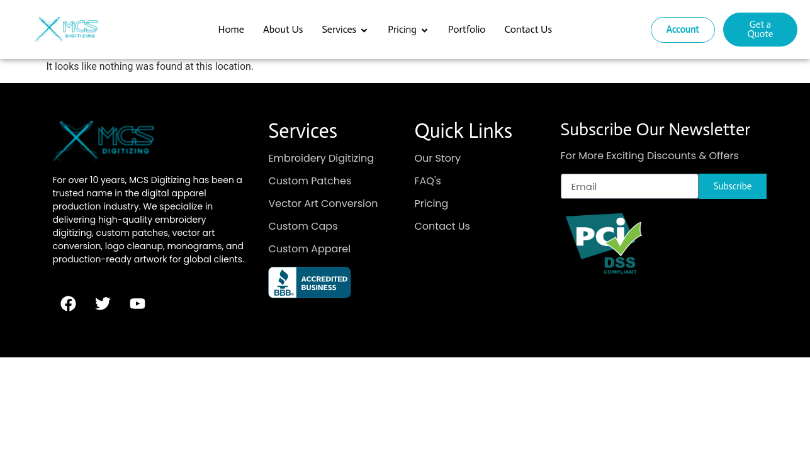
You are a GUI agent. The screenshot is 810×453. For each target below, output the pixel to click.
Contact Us (529, 29)
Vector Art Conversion (323, 203)
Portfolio (467, 29)
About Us (283, 29)
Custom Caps (302, 226)
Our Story (438, 158)
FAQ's (428, 181)
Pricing (408, 29)
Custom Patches (309, 181)
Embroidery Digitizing (321, 158)
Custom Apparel (309, 249)
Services (345, 29)
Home (231, 29)
